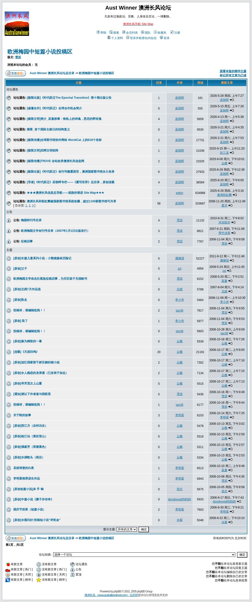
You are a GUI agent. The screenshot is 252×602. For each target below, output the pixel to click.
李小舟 (179, 299)
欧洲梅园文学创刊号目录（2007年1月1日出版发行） (55, 231)
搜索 (114, 32)
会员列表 (130, 32)
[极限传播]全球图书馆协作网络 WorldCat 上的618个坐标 (64, 140)
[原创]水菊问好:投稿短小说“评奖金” (37, 520)
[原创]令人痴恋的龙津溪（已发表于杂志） (40, 373)
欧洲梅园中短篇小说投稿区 (39, 52)
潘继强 (179, 258)
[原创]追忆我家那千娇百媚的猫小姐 (36, 362)
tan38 (179, 310)
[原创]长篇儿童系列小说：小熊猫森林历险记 (42, 258)
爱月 (224, 205)
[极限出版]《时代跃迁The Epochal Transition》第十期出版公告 (69, 97)
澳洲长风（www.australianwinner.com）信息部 (111, 595)
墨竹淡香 (224, 233)
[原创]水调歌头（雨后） (29, 457)
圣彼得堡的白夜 (23, 468)
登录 (165, 38)
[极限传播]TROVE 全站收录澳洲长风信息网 (55, 161)
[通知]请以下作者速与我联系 (32, 394)
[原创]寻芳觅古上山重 (27, 383)
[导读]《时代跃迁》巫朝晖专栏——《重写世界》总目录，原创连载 (70, 182)
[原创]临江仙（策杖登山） (30, 436)
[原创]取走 (20, 299)
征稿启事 (27, 241)
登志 (180, 489)
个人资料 (115, 38)
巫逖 (224, 281)
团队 (146, 32)
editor (179, 193)
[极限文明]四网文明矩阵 (42, 150)
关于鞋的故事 (22, 415)
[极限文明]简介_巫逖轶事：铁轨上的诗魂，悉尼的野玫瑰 (64, 119)
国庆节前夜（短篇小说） (29, 509)
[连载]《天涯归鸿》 (26, 352)
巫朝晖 (179, 97)
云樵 (224, 163)
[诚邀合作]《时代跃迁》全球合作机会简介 (54, 108)
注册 (175, 32)
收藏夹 (160, 32)
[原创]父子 (20, 268)
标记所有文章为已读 (233, 75)
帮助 (101, 32)
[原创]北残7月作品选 (27, 289)
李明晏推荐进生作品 (26, 478)
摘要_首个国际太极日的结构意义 (48, 129)
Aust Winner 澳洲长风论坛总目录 (52, 73)
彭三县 (224, 152)
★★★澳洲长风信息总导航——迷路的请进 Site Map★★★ (65, 192)
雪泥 (18, 57)
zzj (179, 268)
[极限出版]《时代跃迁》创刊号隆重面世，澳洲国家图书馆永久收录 (70, 171)
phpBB (117, 591)
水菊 (180, 520)
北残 (180, 289)
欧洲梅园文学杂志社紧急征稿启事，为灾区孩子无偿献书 (50, 278)
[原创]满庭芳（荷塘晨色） (30, 447)
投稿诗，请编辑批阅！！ (29, 310)
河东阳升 (224, 222)
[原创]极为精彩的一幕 (27, 341)
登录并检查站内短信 (141, 38)
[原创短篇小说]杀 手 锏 (28, 489)
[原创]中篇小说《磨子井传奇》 (33, 499)
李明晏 (179, 415)
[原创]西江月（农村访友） (30, 425)
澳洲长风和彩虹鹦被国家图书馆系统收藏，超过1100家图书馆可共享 (71, 201)
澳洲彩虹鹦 (224, 195)
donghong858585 (179, 499)
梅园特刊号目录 (31, 220)
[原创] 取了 (20, 321)
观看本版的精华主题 (233, 71)
